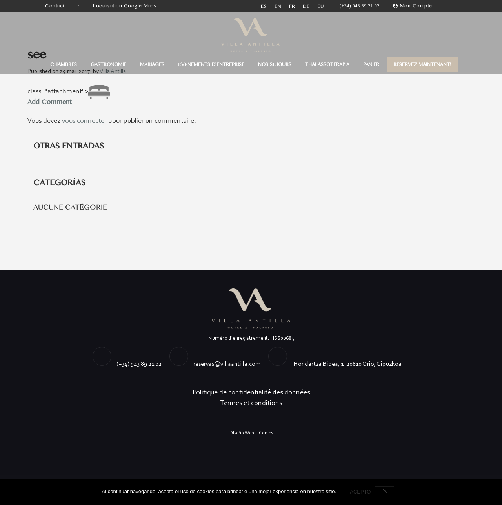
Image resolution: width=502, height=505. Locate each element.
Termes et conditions (251, 402)
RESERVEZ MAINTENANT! (422, 64)
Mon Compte (416, 6)
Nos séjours (274, 64)
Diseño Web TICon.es (251, 433)
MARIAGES (152, 64)
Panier (371, 64)
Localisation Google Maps (125, 6)
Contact (55, 6)
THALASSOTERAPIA (327, 64)
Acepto (360, 492)
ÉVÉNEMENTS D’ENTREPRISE (211, 64)
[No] (384, 489)
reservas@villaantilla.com (226, 363)
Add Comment (49, 102)
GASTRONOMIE (108, 64)
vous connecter (84, 120)
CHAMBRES (63, 64)
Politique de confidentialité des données (251, 392)
